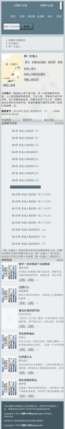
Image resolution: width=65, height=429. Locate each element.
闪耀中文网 (20, 5)
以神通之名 (25, 356)
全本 (49, 16)
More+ (60, 260)
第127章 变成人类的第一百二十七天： (32, 208)
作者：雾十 (30, 68)
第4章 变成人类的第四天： (26, 152)
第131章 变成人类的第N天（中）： (31, 236)
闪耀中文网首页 (16, 40)
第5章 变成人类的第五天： (26, 159)
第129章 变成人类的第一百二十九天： (32, 222)
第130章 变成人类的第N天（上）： (31, 229)
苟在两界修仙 (26, 333)
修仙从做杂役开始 (29, 310)
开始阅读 (6, 119)
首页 (13, 16)
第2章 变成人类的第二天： (26, 138)
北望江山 (24, 287)
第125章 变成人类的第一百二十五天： (32, 194)
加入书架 (49, 119)
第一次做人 (10, 250)
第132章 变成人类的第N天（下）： (32, 111)
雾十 (27, 62)
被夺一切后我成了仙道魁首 (34, 263)
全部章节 (27, 119)
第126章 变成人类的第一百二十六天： (32, 201)
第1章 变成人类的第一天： (26, 131)
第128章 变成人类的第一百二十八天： (32, 215)
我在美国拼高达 (28, 380)
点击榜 (40, 16)
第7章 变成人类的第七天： (26, 173)
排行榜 (31, 16)
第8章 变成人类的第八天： (26, 180)
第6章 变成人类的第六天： (26, 166)
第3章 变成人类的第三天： (26, 145)
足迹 (59, 16)
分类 (22, 16)
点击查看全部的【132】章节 (25, 186)
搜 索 (26, 26)
